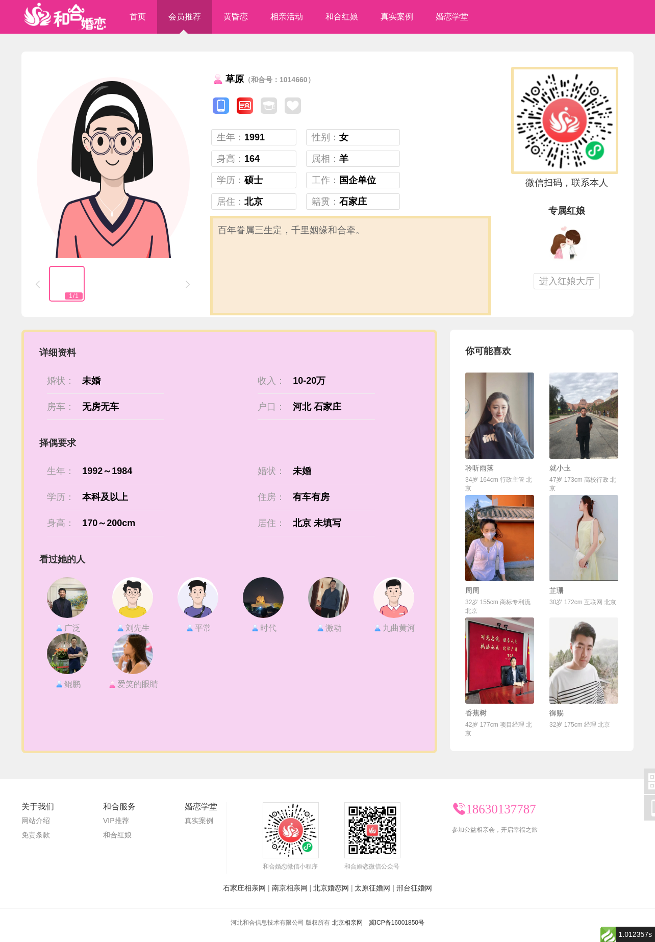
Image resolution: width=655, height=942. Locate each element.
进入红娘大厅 (566, 281)
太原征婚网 (372, 888)
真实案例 (397, 16)
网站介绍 (35, 820)
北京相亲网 (347, 922)
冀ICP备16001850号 (396, 922)
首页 (138, 16)
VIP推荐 (116, 820)
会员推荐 (184, 16)
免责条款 (35, 835)
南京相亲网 (290, 888)
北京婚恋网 (331, 888)
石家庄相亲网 (244, 888)
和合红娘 (341, 16)
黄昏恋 (235, 16)
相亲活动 (286, 16)
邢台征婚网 (414, 888)
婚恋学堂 (452, 16)
